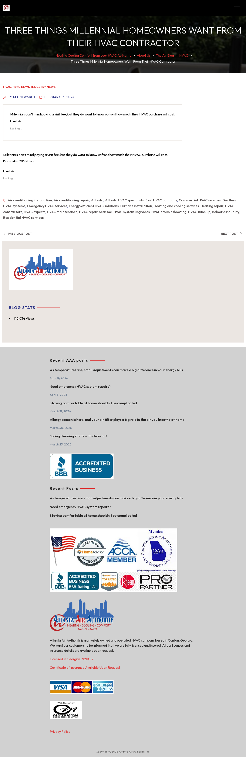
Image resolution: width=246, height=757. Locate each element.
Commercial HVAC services (200, 200)
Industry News (43, 87)
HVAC (7, 87)
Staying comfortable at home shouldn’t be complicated (93, 403)
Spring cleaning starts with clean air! (78, 436)
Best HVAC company (161, 200)
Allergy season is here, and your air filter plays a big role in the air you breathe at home (117, 419)
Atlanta (97, 200)
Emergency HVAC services (47, 206)
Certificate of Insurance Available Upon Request (85, 667)
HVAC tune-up (199, 212)
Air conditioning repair (71, 200)
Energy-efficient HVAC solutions (94, 206)
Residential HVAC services (23, 217)
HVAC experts (34, 212)
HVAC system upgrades (132, 212)
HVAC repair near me (95, 212)
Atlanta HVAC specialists (124, 200)
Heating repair (211, 206)
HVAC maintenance (62, 212)
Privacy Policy (60, 731)
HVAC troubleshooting (168, 212)
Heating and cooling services (176, 206)
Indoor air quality (225, 212)
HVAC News (21, 87)
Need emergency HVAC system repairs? (80, 386)
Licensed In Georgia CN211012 (71, 659)
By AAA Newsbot (22, 97)
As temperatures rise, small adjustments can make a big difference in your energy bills (116, 370)
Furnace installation (136, 206)
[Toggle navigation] (237, 7)
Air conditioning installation (30, 200)
